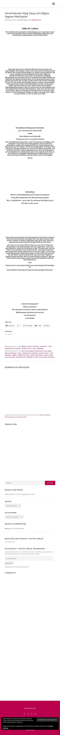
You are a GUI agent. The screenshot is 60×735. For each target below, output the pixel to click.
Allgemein (22, 346)
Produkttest (27, 348)
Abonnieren (9, 563)
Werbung (40, 348)
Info (50, 346)
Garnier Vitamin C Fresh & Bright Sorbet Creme (20, 494)
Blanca (7, 528)
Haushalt (43, 346)
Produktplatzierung (13, 348)
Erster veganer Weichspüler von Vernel (37, 351)
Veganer (8, 355)
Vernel (14, 355)
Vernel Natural (23, 355)
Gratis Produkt (33, 346)
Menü (53, 4)
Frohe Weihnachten (18, 528)
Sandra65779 (36, 20)
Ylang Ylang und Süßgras (44, 357)
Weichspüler (21, 357)
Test (34, 348)
